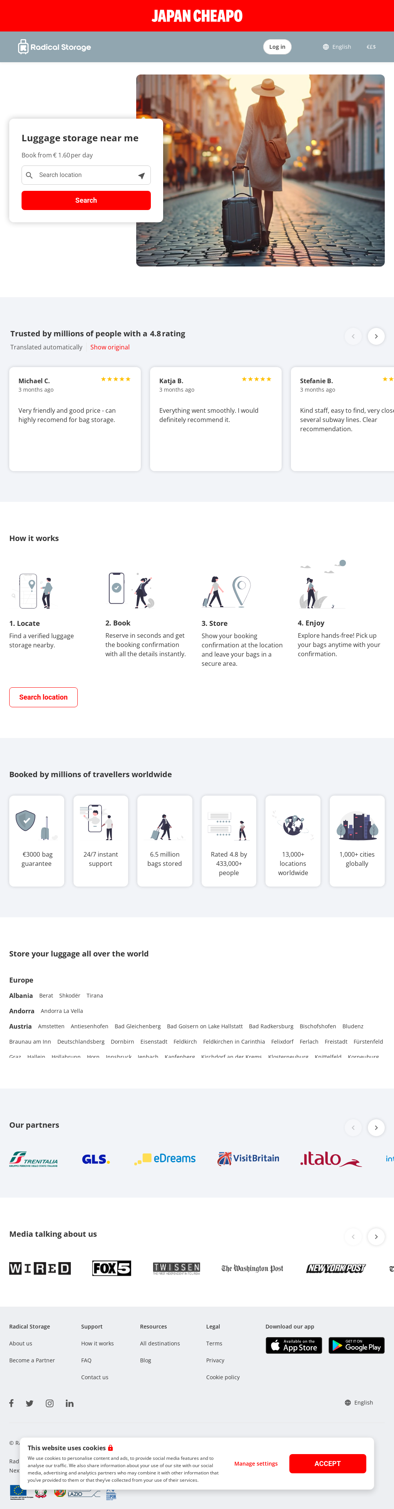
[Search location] (86, 175)
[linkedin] (69, 1402)
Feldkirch (185, 1041)
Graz (15, 1057)
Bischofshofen (318, 1026)
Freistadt (336, 1041)
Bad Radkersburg (271, 1026)
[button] (376, 336)
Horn (93, 1057)
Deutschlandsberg (81, 1041)
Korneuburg (363, 1057)
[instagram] (49, 1402)
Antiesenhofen (90, 1026)
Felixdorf (282, 1041)
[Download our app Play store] (356, 1345)
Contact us (95, 1377)
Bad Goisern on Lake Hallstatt (205, 1026)
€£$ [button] (370, 46)
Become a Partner (32, 1360)
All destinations (160, 1343)
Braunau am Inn (30, 1041)
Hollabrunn (66, 1057)
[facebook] (11, 1402)
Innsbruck (119, 1057)
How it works (97, 1343)
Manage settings (256, 1463)
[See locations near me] (141, 175)
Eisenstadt (153, 1041)
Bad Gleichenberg (138, 1026)
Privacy (215, 1360)
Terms (214, 1343)
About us (20, 1343)
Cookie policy (223, 1377)
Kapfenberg (180, 1057)
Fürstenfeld (368, 1041)
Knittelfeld (328, 1057)
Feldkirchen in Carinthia (234, 1041)
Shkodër (69, 995)
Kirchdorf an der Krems (231, 1057)
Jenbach (148, 1057)
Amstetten (51, 1026)
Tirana (95, 995)
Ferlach (309, 1041)
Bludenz (353, 1026)
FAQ (86, 1360)
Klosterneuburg (288, 1057)
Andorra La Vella (62, 1010)
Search (86, 200)
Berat (46, 995)
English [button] (336, 46)
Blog (145, 1360)
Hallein (36, 1057)
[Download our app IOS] (293, 1345)
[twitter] (29, 1402)
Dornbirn (122, 1041)
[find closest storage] (43, 697)
